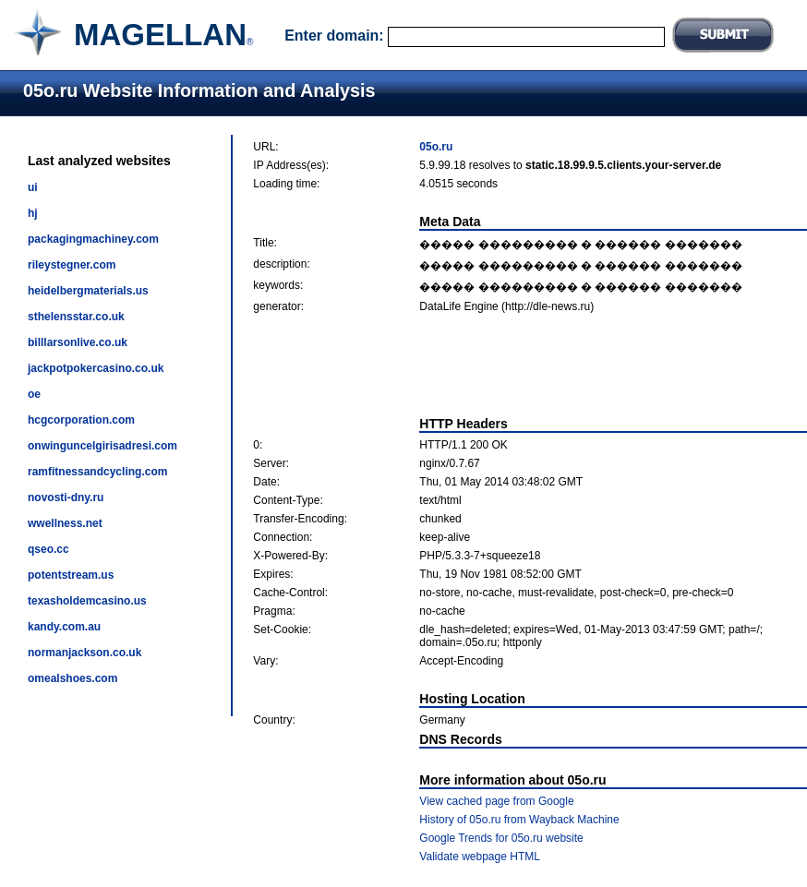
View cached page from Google (496, 801)
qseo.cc (48, 549)
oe (34, 394)
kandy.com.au (64, 626)
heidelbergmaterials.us (88, 290)
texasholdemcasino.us (87, 600)
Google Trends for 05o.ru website (501, 838)
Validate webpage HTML (479, 856)
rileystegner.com (71, 264)
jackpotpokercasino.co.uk (95, 368)
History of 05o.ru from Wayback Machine (519, 819)
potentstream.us (71, 575)
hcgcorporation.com (81, 420)
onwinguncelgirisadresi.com (102, 445)
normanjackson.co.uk (84, 652)
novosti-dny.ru (65, 497)
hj (33, 213)
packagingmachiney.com (93, 239)
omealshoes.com (72, 678)
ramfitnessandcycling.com (97, 471)
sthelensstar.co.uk (76, 316)
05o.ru (435, 146)
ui (33, 187)
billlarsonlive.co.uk (77, 342)
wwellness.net (65, 523)
